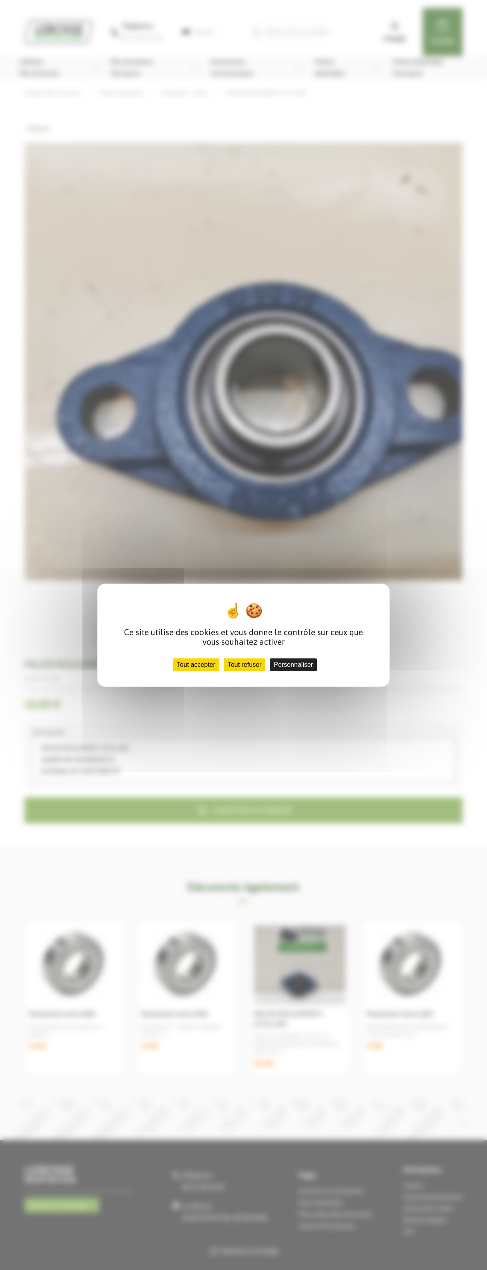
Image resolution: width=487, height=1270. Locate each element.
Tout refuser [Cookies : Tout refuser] (244, 664)
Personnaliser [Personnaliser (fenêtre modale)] (293, 664)
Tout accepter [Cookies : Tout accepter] (196, 664)
